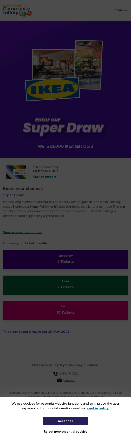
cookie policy (98, 408)
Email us (69, 380)
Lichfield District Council (94, 393)
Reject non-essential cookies (65, 431)
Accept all (65, 421)
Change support (44, 176)
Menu (120, 10)
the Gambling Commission (86, 397)
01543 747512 (68, 373)
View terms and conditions (22, 232)
